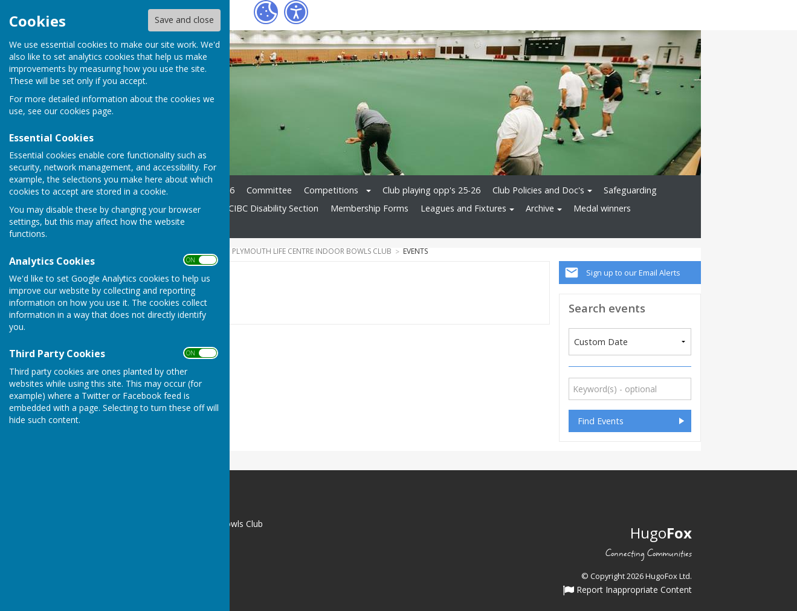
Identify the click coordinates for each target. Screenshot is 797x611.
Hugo (661, 533)
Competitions (331, 190)
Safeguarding (630, 190)
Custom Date (601, 342)
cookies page (86, 111)
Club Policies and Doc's (538, 190)
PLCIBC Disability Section (268, 208)
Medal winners (602, 208)
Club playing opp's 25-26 (431, 190)
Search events (607, 307)
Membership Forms (369, 208)
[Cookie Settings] (266, 12)
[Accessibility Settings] (296, 12)
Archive (540, 208)
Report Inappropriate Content (627, 590)
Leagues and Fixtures (463, 208)
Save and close (184, 19)
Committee (269, 190)
